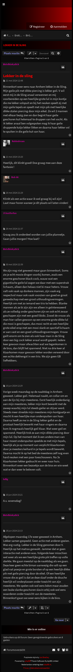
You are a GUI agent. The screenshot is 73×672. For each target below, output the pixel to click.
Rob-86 (14, 177)
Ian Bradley (44, 657)
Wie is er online (36, 629)
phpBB (28, 661)
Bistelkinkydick (11, 64)
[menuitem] (58, 27)
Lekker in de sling (14, 45)
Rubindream (18, 141)
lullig (5, 479)
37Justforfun (10, 213)
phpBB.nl (47, 664)
